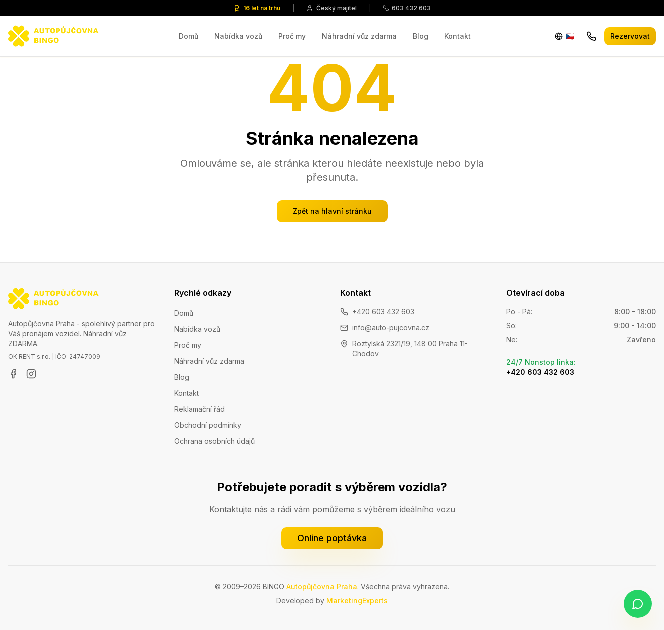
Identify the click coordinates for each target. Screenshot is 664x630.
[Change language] (564, 36)
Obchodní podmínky (207, 425)
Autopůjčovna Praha (321, 586)
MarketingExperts (357, 600)
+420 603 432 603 (383, 311)
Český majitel (331, 8)
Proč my (292, 36)
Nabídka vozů (238, 36)
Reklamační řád (199, 409)
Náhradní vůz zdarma (359, 36)
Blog (420, 36)
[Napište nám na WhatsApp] (638, 604)
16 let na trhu (256, 8)
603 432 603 (407, 8)
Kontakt (457, 36)
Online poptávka (332, 538)
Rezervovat (630, 36)
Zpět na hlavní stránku (332, 211)
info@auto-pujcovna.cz (390, 327)
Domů (188, 36)
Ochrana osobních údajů (214, 441)
